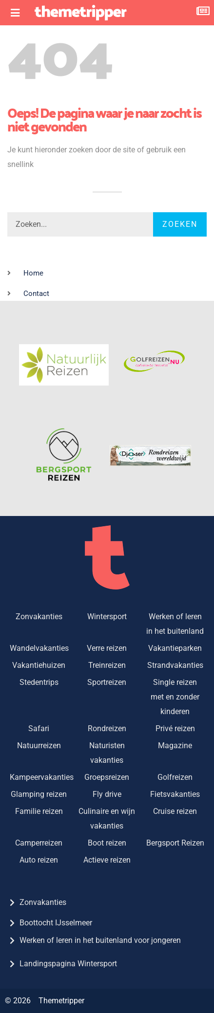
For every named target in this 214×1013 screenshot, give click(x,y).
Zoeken (179, 224)
